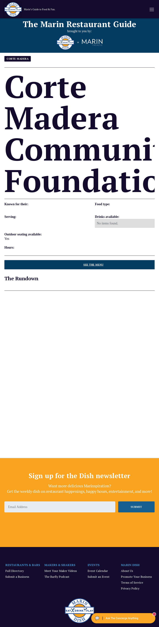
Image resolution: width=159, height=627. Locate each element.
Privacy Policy (130, 588)
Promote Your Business (136, 576)
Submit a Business (17, 576)
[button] (151, 9)
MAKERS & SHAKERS (59, 565)
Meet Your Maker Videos (60, 571)
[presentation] (32, 522)
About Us (127, 571)
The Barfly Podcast (56, 576)
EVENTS (94, 565)
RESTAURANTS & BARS (22, 565)
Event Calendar (98, 571)
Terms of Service (132, 582)
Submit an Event (99, 576)
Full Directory (14, 571)
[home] (33, 9)
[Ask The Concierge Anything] (123, 618)
